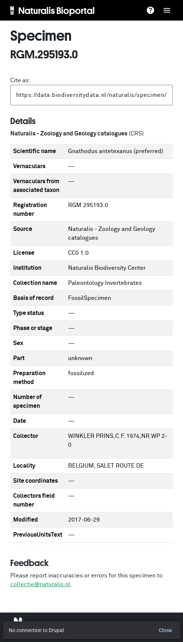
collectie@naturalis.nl (40, 584)
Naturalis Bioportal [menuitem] (56, 10)
